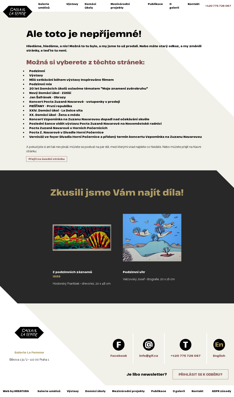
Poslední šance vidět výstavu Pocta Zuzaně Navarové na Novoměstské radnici (95, 124)
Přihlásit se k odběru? (200, 374)
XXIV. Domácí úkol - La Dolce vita (56, 110)
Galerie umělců (44, 5)
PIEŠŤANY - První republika (50, 106)
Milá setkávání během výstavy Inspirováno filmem (71, 80)
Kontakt (193, 4)
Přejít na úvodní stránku (47, 159)
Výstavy (72, 4)
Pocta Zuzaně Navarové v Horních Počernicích (68, 128)
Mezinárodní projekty (120, 5)
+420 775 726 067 (218, 5)
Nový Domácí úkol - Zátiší (50, 93)
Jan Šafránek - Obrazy (47, 97)
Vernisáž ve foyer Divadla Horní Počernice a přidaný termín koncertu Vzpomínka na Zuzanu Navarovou (115, 137)
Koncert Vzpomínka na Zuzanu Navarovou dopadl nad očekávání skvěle (89, 119)
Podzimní (37, 71)
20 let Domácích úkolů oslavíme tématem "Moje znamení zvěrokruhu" (88, 88)
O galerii (174, 5)
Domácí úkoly (90, 5)
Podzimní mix (40, 84)
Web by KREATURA (16, 391)
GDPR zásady (221, 391)
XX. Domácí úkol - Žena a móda (54, 115)
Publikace (155, 4)
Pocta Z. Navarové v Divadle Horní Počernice (66, 132)
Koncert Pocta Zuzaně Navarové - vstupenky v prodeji (74, 102)
